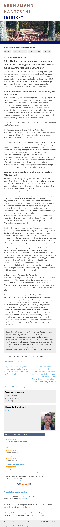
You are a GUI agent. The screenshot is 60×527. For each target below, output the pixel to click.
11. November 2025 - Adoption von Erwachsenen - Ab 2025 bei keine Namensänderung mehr (28, 505)
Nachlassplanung (19, 51)
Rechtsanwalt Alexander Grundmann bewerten (35, 473)
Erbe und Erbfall (35, 51)
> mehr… (8, 410)
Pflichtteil (46, 51)
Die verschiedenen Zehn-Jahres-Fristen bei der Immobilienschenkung (22, 497)
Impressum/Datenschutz (13, 526)
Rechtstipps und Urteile (13, 362)
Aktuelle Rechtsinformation (15, 492)
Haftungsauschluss (28, 526)
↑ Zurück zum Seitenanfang (14, 386)
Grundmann (19, 8)
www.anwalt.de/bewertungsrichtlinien (16, 480)
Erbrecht (14, 17)
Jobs (2, 526)
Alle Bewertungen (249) (11, 445)
